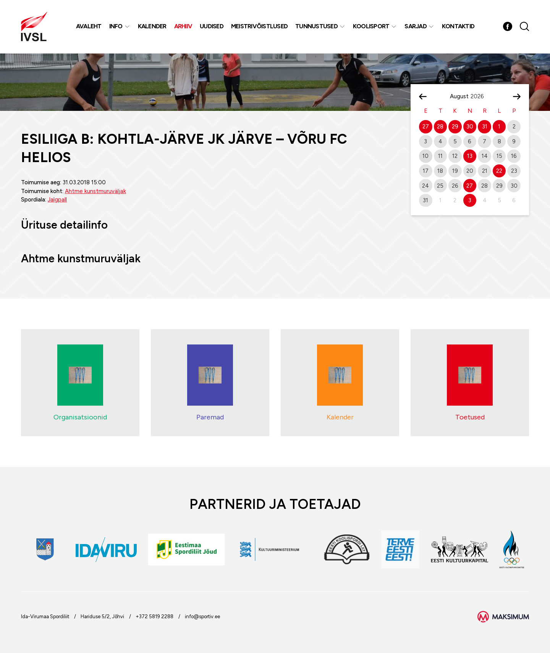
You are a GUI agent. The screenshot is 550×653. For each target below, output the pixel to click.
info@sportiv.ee (202, 616)
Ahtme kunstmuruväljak (95, 191)
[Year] (480, 96)
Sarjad (416, 26)
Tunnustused (317, 26)
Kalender (152, 26)
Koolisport (371, 26)
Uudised (212, 26)
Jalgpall (57, 199)
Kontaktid (458, 26)
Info (116, 26)
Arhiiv (183, 26)
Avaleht (89, 26)
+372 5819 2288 (154, 616)
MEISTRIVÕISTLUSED (259, 26)
